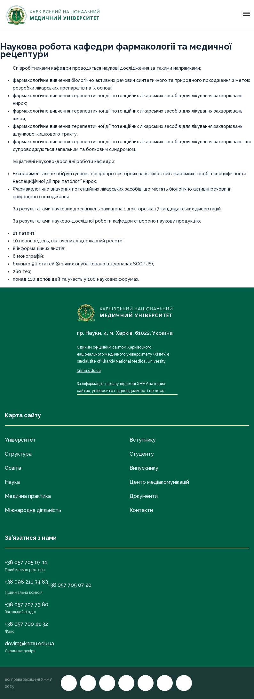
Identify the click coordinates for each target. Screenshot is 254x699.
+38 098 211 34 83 (26, 582)
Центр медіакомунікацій (159, 482)
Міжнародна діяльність (33, 510)
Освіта (13, 468)
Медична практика (28, 496)
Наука (12, 482)
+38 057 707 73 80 (26, 604)
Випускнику (144, 468)
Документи (144, 496)
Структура (18, 454)
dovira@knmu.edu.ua (29, 643)
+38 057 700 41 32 (26, 624)
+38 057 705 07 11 (26, 562)
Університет (20, 440)
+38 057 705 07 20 (69, 585)
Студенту (142, 454)
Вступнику (143, 440)
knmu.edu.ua (89, 370)
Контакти (141, 510)
